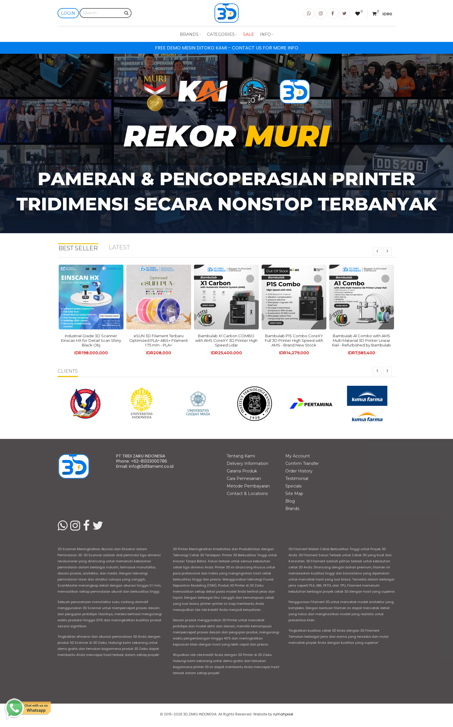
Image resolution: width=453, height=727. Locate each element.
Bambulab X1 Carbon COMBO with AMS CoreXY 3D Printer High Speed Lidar (226, 340)
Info (266, 34)
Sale (248, 34)
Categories (222, 34)
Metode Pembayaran (248, 486)
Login (68, 13)
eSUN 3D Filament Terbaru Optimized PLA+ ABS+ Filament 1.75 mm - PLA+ (158, 340)
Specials (293, 486)
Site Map (294, 493)
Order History (299, 471)
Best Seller (78, 248)
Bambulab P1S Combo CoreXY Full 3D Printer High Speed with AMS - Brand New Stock (294, 340)
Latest (119, 247)
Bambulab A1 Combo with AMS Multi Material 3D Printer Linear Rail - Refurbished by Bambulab (361, 340)
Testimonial (296, 478)
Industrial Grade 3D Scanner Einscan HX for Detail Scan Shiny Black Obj (91, 340)
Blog (290, 501)
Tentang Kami (241, 456)
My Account (297, 456)
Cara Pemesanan (244, 478)
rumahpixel (283, 714)
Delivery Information (247, 463)
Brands (190, 34)
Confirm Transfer (302, 463)
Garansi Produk (242, 471)
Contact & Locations (247, 493)
